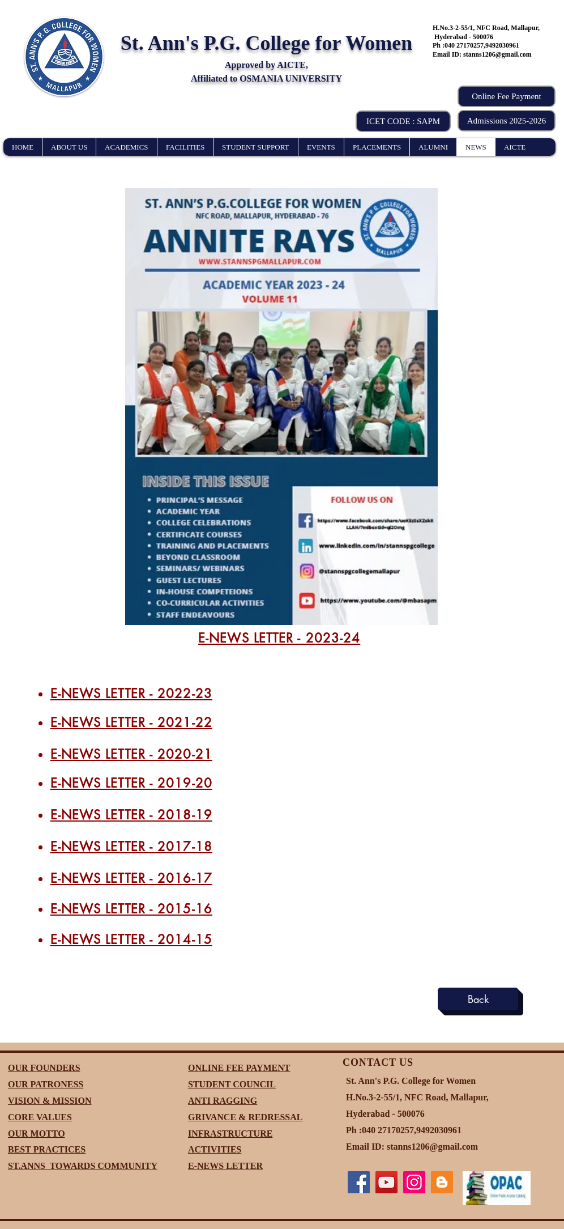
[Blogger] (442, 1182)
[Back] (478, 999)
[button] (403, 121)
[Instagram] (414, 1182)
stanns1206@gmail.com (497, 54)
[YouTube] (386, 1182)
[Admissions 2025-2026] (507, 120)
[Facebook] (359, 1182)
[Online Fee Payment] (507, 96)
